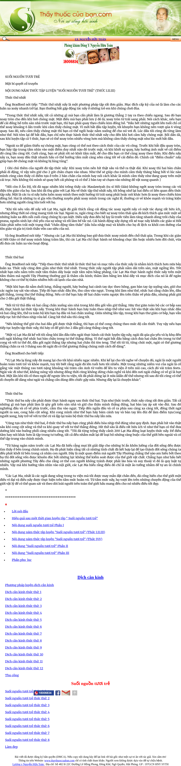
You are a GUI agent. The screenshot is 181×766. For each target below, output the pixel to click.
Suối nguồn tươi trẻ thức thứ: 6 (27, 726)
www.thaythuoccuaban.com (60, 760)
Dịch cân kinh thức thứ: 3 (23, 606)
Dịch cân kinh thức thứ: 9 (23, 647)
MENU (175, 39)
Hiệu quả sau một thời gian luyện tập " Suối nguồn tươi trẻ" (55, 518)
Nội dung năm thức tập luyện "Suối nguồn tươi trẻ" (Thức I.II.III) (58, 532)
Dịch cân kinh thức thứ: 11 (24, 661)
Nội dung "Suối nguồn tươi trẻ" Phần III (40, 553)
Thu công (12, 675)
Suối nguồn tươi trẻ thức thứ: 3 (27, 705)
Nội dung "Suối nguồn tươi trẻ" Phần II (40, 546)
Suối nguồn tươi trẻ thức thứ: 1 (27, 691)
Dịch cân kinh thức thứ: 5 (23, 620)
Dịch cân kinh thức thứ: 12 (24, 668)
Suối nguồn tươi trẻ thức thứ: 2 (27, 698)
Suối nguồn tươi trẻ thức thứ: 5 (27, 719)
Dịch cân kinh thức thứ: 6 (23, 627)
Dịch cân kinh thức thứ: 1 (23, 592)
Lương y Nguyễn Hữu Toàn (28, 764)
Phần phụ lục (22, 560)
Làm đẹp (11, 747)
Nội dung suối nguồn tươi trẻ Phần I (38, 525)
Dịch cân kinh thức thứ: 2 (23, 599)
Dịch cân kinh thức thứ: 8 (23, 641)
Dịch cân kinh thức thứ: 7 (23, 634)
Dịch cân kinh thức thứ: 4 (23, 613)
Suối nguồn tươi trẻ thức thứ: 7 (27, 733)
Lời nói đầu (20, 511)
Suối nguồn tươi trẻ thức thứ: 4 (27, 712)
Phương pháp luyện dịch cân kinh (29, 585)
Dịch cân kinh (90, 577)
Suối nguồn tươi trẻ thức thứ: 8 (27, 740)
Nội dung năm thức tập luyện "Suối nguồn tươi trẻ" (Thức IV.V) (57, 539)
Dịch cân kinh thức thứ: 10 (24, 654)
